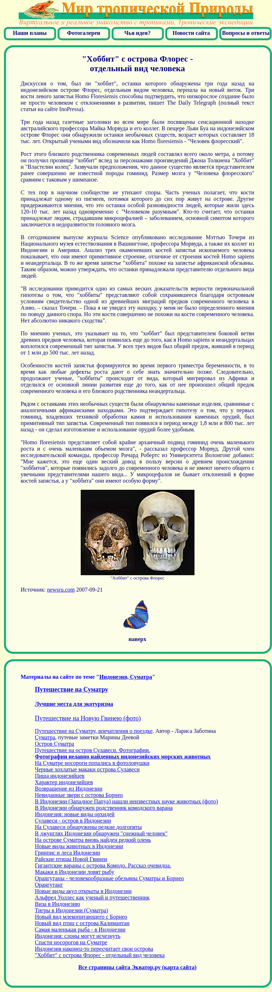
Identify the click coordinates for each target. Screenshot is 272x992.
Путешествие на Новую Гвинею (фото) (88, 718)
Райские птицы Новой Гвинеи (71, 859)
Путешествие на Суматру (71, 689)
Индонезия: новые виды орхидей (74, 814)
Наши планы (30, 33)
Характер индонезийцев (64, 782)
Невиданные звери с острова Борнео (79, 795)
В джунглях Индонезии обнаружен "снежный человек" (101, 833)
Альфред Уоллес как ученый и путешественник (92, 897)
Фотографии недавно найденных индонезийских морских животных (123, 757)
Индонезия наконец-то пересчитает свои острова (94, 949)
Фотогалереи (83, 33)
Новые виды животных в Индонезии (79, 846)
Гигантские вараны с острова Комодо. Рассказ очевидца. (103, 865)
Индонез (125, 677)
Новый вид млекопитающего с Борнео (81, 917)
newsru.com (61, 590)
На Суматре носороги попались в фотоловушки (92, 763)
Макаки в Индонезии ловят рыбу (74, 872)
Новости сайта (191, 33)
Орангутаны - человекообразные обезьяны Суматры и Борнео (109, 878)
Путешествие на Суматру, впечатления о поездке (94, 731)
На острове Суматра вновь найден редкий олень (93, 840)
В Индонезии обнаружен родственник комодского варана (104, 808)
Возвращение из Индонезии (68, 789)
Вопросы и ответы (246, 33)
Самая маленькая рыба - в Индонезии (80, 930)
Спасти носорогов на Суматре (71, 942)
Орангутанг (49, 885)
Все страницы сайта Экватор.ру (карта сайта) (137, 967)
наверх (137, 639)
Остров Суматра (54, 744)
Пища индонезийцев (59, 776)
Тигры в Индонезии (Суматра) (71, 910)
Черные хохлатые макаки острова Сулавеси (87, 769)
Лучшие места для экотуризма (74, 704)
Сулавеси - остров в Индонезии (73, 821)
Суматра (45, 737)
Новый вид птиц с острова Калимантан (82, 923)
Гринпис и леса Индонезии (67, 853)
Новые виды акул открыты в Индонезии (83, 891)
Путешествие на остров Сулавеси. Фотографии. (92, 750)
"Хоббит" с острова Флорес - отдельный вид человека (100, 955)
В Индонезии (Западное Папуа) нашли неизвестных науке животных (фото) (126, 801)
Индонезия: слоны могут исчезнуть (78, 936)
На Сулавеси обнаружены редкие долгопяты (88, 827)
